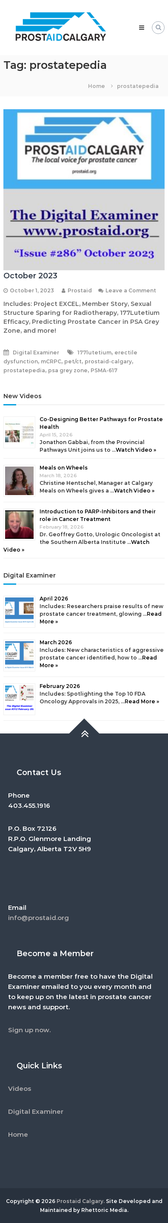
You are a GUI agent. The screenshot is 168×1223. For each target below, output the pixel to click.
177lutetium (94, 352)
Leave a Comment (130, 290)
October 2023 (30, 275)
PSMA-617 (104, 370)
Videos (19, 1088)
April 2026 (54, 598)
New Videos (22, 396)
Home (18, 1134)
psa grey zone (68, 370)
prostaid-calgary (108, 361)
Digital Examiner (36, 352)
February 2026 (60, 686)
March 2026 (56, 642)
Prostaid (80, 290)
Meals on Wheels (64, 467)
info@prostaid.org (38, 918)
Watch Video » (136, 450)
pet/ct (73, 361)
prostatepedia (24, 370)
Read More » (142, 701)
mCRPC (51, 361)
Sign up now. (29, 1030)
